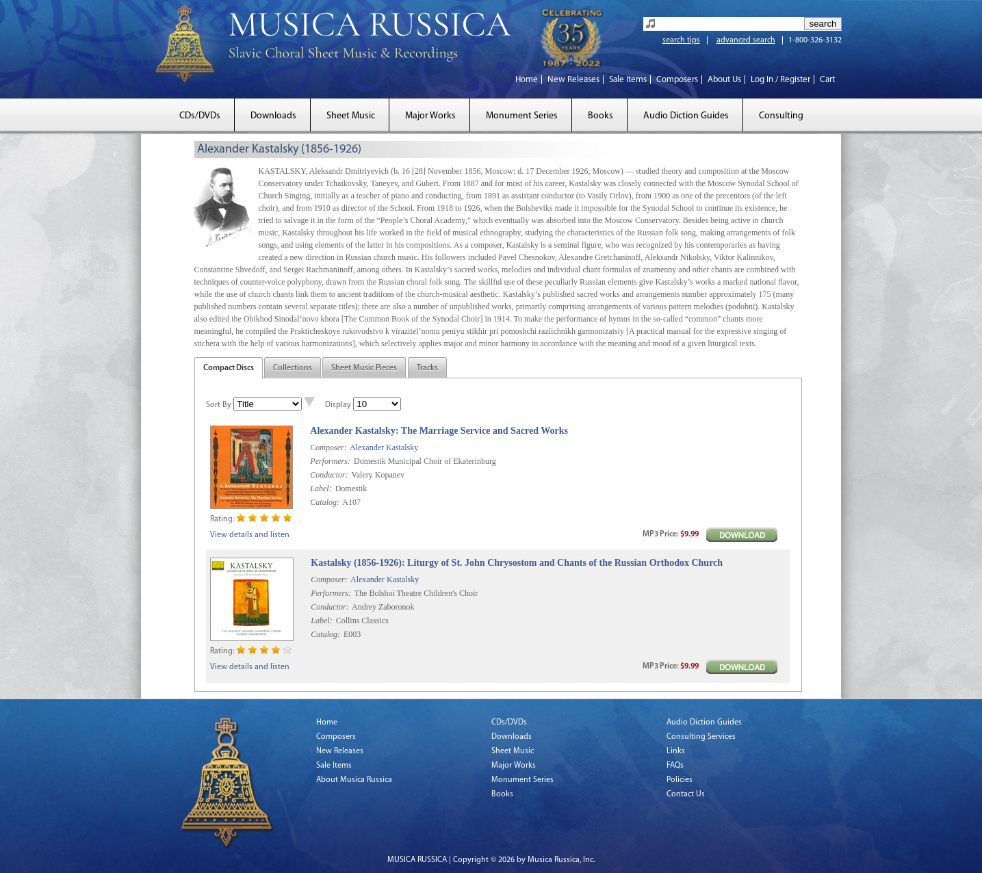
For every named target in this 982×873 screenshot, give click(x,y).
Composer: (328, 447)
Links (676, 751)
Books (600, 116)
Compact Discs (228, 368)
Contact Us (686, 794)
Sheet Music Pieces (364, 368)
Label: (320, 488)
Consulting (781, 116)
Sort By (218, 405)
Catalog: (324, 502)
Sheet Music (350, 116)
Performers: (330, 461)
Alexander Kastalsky (384, 447)
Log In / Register (780, 79)
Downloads (273, 116)
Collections (292, 368)
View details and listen (249, 535)
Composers (677, 79)
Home (526, 79)
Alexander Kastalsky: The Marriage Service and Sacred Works (439, 431)
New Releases (573, 79)
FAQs (675, 765)
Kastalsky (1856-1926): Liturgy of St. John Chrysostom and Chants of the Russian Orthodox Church (517, 563)
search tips (681, 40)
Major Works (430, 116)
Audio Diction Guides (686, 116)
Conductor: (329, 475)
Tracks (427, 368)
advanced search (745, 40)
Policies (680, 780)
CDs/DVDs (199, 116)
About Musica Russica (354, 780)
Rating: (222, 519)
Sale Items (628, 79)
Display (338, 405)
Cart (827, 79)
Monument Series (522, 116)
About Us (724, 79)
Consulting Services (701, 737)
